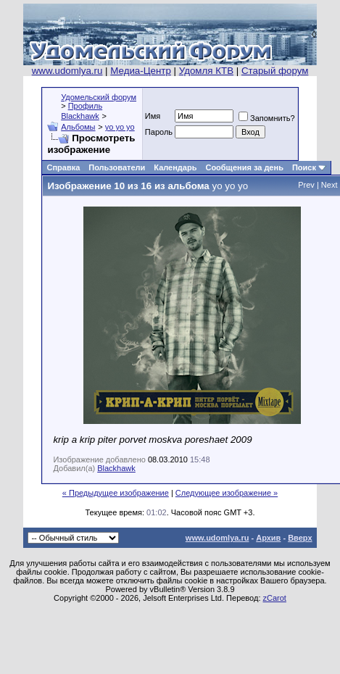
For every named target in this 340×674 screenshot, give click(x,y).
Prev (306, 184)
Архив (268, 537)
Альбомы (78, 126)
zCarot (274, 598)
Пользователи (116, 167)
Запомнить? (267, 118)
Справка (63, 167)
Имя (152, 116)
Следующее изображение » (226, 492)
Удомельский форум (98, 97)
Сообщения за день (244, 167)
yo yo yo (120, 126)
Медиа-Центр (140, 70)
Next (329, 184)
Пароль (159, 132)
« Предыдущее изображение (115, 492)
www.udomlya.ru (67, 70)
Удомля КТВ (206, 70)
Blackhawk (116, 468)
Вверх (300, 537)
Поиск (304, 167)
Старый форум (274, 70)
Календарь (175, 167)
